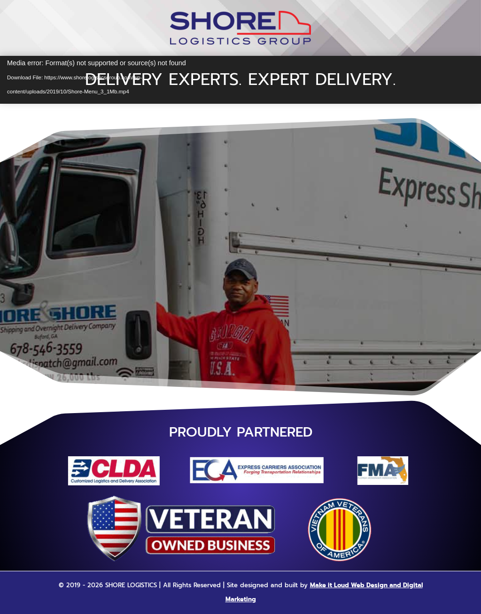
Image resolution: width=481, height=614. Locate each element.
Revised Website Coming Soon (240, 222)
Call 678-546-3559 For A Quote (240, 317)
